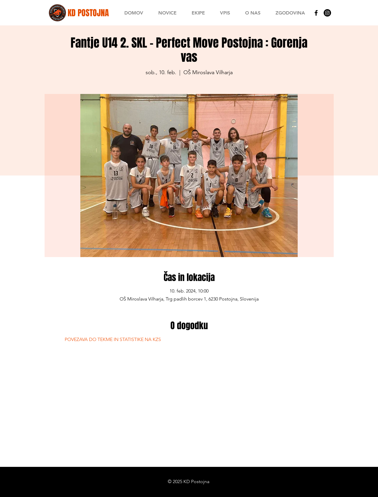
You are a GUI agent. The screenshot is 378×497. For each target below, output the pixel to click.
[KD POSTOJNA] (88, 12)
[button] (198, 13)
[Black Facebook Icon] (316, 13)
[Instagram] (327, 13)
